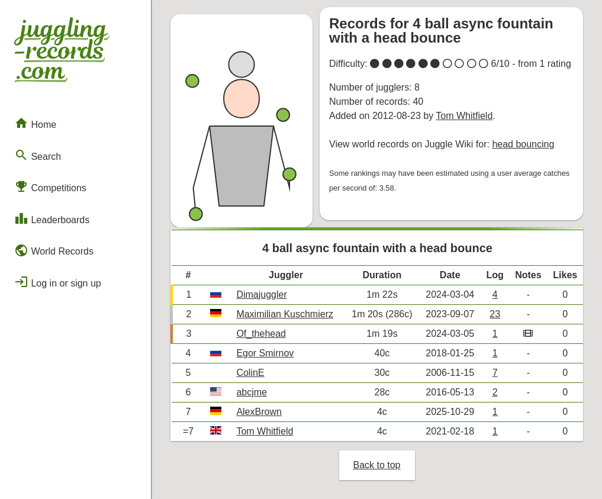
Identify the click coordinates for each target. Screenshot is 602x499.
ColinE (250, 373)
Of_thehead (261, 334)
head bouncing (523, 144)
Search (37, 155)
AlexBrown (258, 412)
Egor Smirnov (265, 353)
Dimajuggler (261, 294)
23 (495, 314)
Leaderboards (51, 218)
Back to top (376, 465)
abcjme (251, 392)
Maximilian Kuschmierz (284, 314)
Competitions (50, 186)
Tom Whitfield (464, 116)
